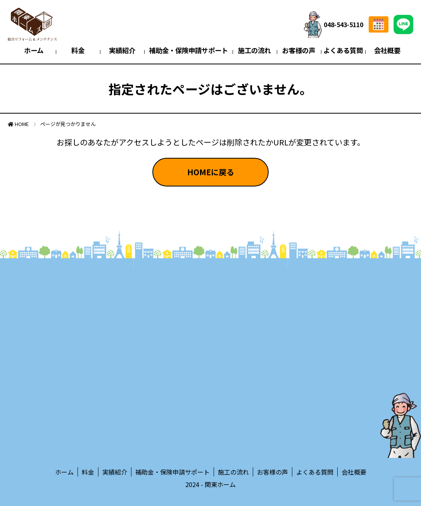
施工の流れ (254, 50)
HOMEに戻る (210, 172)
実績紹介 (122, 50)
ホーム (33, 50)
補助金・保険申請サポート (188, 50)
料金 (78, 50)
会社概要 (387, 50)
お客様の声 (298, 50)
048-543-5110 (333, 24)
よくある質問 (343, 50)
